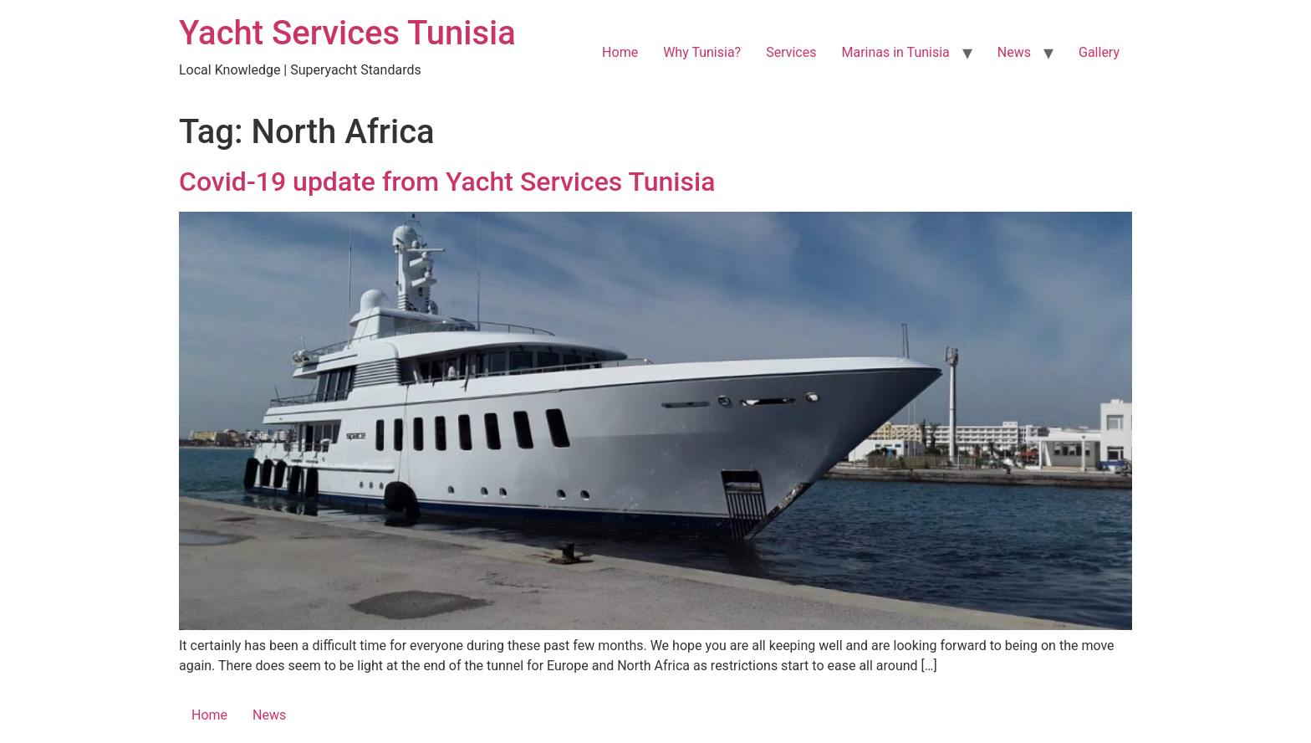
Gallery (1099, 52)
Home (620, 52)
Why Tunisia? (702, 52)
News (1014, 52)
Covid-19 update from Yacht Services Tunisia (447, 181)
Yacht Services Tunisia (347, 33)
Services (791, 52)
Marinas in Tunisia (895, 52)
